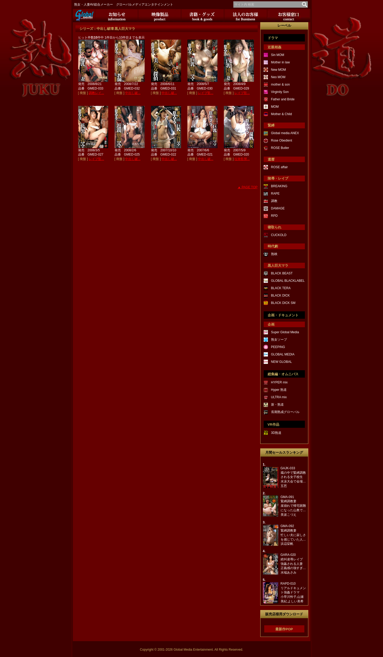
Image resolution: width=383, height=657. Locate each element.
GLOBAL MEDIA (283, 354)
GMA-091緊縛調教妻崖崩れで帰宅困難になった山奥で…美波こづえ (293, 506)
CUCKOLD (279, 235)
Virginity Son (280, 92)
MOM (275, 107)
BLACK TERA (281, 288)
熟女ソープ (279, 339)
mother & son (280, 84)
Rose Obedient (281, 140)
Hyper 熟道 (279, 390)
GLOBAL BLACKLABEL (288, 281)
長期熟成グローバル (285, 412)
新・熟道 (277, 404)
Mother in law (280, 62)
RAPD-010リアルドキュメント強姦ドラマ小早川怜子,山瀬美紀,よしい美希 (293, 592)
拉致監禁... (242, 159)
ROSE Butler (280, 148)
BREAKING (279, 186)
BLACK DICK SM (283, 303)
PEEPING (278, 347)
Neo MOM (278, 77)
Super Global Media (285, 332)
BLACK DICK (280, 295)
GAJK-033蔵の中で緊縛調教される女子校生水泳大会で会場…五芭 (293, 477)
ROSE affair (279, 167)
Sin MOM (277, 55)
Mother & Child (281, 114)
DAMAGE (278, 208)
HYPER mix (279, 382)
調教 (274, 201)
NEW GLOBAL (281, 362)
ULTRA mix (279, 397)
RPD (274, 216)
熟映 (274, 254)
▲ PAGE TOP (247, 187)
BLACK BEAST (282, 273)
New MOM (278, 70)
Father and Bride (283, 99)
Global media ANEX (285, 133)
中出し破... (132, 93)
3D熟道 (276, 433)
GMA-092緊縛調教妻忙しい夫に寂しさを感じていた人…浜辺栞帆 (293, 535)
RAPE (275, 193)
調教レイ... (96, 93)
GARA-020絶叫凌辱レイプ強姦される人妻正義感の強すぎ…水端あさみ (293, 563)
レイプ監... (205, 93)
